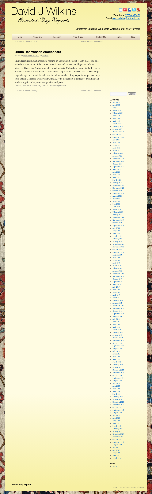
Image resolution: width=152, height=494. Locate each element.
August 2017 (117, 284)
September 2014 (118, 378)
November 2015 (118, 340)
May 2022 (116, 145)
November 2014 (118, 373)
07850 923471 (132, 15)
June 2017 (116, 290)
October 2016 (117, 311)
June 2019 (116, 228)
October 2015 (117, 343)
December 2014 (118, 370)
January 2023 (117, 129)
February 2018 (118, 268)
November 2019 (118, 220)
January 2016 (117, 335)
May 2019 (116, 231)
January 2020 (117, 215)
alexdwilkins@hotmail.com (126, 18)
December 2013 (118, 402)
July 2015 (116, 351)
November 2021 (118, 161)
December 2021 (118, 159)
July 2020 (116, 199)
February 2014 (118, 397)
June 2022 (116, 142)
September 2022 (118, 137)
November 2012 (118, 437)
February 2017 (118, 300)
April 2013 (116, 423)
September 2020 (118, 193)
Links (119, 37)
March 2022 (117, 151)
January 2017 (117, 303)
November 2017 (118, 276)
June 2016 (116, 322)
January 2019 (117, 241)
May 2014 (116, 389)
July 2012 (116, 447)
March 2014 (117, 394)
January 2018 (117, 271)
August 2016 (117, 316)
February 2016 (118, 332)
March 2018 (117, 266)
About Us (37, 37)
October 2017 (117, 279)
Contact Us (100, 37)
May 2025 (116, 108)
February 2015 (118, 365)
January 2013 (117, 431)
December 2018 (118, 244)
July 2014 (116, 383)
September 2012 (118, 442)
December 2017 (118, 274)
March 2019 (117, 236)
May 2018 (116, 260)
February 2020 (118, 212)
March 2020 (117, 209)
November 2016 (118, 308)
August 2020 (117, 196)
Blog (133, 37)
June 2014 (116, 386)
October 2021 (117, 164)
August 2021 (117, 169)
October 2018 (117, 249)
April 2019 (116, 233)
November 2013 (118, 405)
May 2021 (116, 175)
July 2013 (116, 415)
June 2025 (116, 105)
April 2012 (116, 455)
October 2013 (117, 407)
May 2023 (116, 118)
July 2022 (116, 140)
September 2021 (118, 167)
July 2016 (116, 319)
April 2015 (116, 359)
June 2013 (116, 418)
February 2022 (118, 153)
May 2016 (116, 324)
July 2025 (116, 102)
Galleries (57, 37)
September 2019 (118, 225)
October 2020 (117, 191)
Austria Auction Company (26, 41)
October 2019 (117, 223)
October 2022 (117, 134)
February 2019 (118, 239)
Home (19, 37)
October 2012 (117, 439)
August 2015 (117, 348)
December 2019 (118, 217)
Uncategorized (40, 85)
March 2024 (117, 110)
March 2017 (117, 298)
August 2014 (117, 381)
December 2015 (118, 338)
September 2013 (118, 410)
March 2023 (117, 124)
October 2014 (117, 375)
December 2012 (118, 434)
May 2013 (116, 421)
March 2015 (117, 362)
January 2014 (117, 399)
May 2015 (116, 356)
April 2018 (116, 263)
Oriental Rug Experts (21, 484)
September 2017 (118, 282)
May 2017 (116, 292)
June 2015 (116, 354)
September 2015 (118, 346)
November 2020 (118, 188)
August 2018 (117, 255)
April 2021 (116, 177)
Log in (115, 466)
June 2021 (116, 172)
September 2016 (118, 314)
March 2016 (117, 330)
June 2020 (116, 201)
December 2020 (118, 185)
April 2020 (116, 207)
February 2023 (118, 126)
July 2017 (116, 287)
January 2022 (117, 156)
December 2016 (118, 306)
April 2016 (116, 327)
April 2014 (116, 391)
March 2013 (117, 426)
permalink (62, 85)
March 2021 (117, 180)
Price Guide (78, 37)
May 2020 (116, 204)
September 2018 (118, 252)
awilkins (45, 56)
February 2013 (118, 429)
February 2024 (118, 113)
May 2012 (116, 453)
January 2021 (117, 183)
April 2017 (116, 295)
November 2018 (118, 247)
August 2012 (117, 445)
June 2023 (116, 116)
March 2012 (117, 458)
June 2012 (116, 450)
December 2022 (118, 132)
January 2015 (117, 367)
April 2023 (116, 121)
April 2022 (116, 148)
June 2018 (116, 258)
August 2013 (117, 413)
